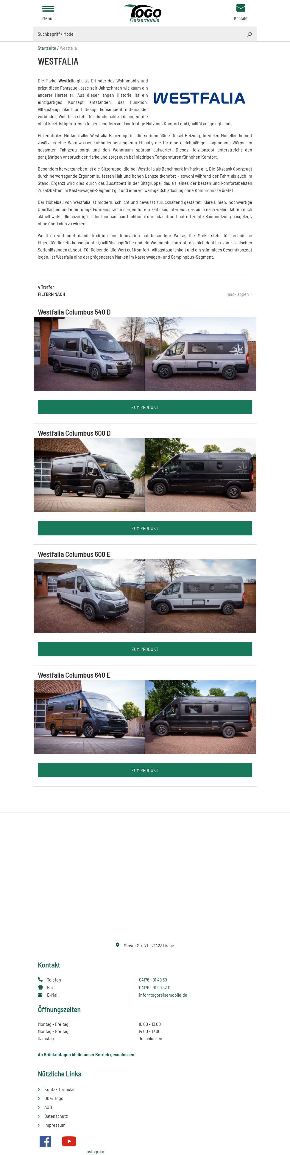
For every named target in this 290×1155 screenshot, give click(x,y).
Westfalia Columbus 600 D (74, 433)
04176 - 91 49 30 (153, 979)
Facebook (45, 1141)
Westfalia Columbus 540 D (74, 311)
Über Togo (53, 1098)
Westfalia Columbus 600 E (74, 554)
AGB (48, 1107)
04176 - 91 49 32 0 (154, 987)
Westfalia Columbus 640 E (74, 675)
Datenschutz (56, 1116)
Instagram (94, 1151)
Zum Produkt (145, 407)
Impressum (55, 1125)
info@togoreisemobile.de (163, 995)
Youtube (69, 1141)
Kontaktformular (59, 1089)
